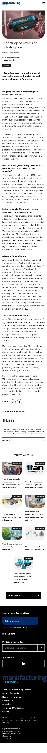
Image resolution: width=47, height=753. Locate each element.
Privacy (5, 712)
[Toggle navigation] (43, 3)
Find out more (8, 634)
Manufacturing (6, 65)
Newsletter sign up (11, 697)
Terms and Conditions (13, 708)
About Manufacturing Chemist (17, 690)
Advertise (7, 704)
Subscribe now (15, 595)
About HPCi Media (10, 693)
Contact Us (7, 701)
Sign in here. (22, 627)
